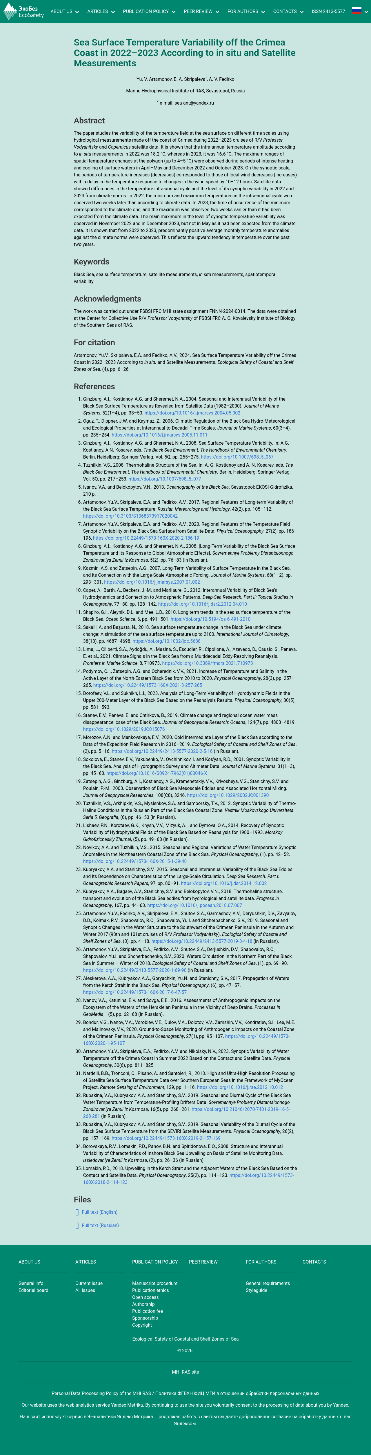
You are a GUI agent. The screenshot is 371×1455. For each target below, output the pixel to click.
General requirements (268, 1283)
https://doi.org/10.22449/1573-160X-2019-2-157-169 (166, 1138)
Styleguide (256, 1290)
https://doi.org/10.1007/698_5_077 (165, 479)
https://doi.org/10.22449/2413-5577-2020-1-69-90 (135, 970)
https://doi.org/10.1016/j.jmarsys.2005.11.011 (160, 435)
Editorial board (33, 1290)
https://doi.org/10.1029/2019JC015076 (124, 729)
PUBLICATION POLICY (146, 11)
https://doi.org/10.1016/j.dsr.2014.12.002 (224, 883)
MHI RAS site (185, 1372)
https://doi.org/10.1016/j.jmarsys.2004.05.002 (193, 413)
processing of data (285, 1405)
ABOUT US (61, 11)
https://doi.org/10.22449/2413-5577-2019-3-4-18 (202, 941)
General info (31, 1283)
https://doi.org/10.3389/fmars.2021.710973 (207, 663)
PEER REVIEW (198, 11)
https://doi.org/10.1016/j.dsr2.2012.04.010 (202, 604)
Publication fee (147, 1311)
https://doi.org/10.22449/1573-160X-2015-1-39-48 (135, 861)
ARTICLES (97, 11)
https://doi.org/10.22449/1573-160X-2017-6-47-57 (135, 992)
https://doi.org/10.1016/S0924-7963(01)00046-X (156, 773)
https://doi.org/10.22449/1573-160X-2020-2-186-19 (146, 538)
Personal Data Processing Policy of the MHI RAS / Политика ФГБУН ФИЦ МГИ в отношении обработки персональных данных (185, 1393)
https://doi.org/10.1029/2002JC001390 (228, 795)
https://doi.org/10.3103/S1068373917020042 (130, 516)
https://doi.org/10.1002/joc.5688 (167, 641)
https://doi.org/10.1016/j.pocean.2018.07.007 (194, 905)
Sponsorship (145, 1318)
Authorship (143, 1304)
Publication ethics (150, 1290)
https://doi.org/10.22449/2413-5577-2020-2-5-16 (162, 751)
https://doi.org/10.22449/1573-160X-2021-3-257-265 (147, 685)
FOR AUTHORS (243, 11)
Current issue (89, 1283)
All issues (85, 1290)
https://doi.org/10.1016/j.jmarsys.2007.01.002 (152, 582)
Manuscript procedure (154, 1283)
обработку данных (319, 1416)
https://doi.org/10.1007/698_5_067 (237, 457)
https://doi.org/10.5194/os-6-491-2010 (210, 619)
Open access (145, 1297)
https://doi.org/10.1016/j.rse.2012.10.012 (240, 1087)
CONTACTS (285, 11)
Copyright (142, 1325)
